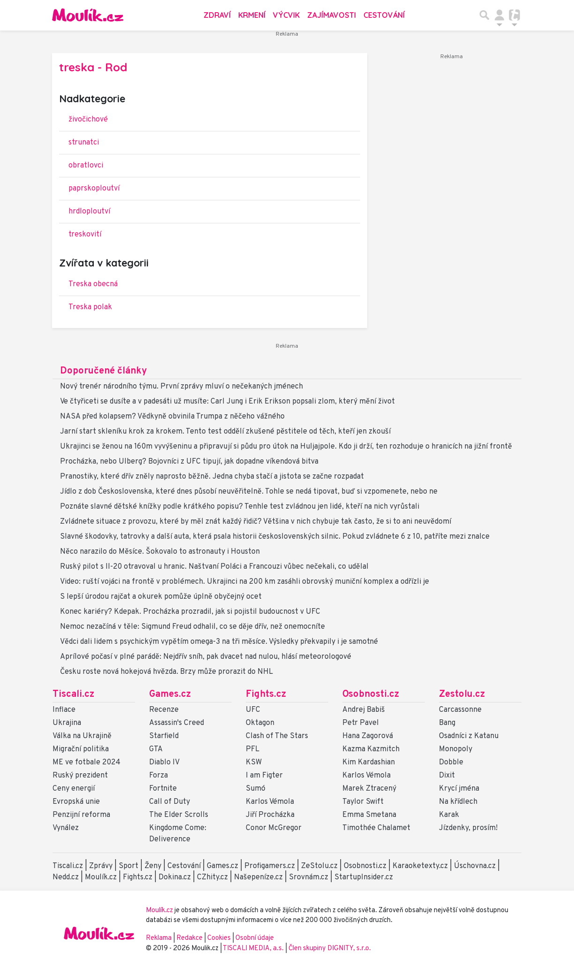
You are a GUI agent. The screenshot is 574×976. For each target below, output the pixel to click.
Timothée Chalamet (376, 828)
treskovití (84, 234)
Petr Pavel (360, 723)
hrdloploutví (89, 211)
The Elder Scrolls (178, 815)
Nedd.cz (66, 877)
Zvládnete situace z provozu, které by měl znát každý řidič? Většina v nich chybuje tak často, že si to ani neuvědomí (255, 521)
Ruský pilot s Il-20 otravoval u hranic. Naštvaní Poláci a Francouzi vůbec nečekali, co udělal (214, 567)
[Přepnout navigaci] (499, 15)
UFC (253, 710)
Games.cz (170, 694)
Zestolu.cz (462, 694)
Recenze (164, 710)
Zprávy (101, 866)
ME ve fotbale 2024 (87, 762)
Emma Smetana (369, 815)
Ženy (152, 866)
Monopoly (455, 749)
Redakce (189, 938)
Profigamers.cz (269, 866)
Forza (158, 775)
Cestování (384, 15)
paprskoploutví (94, 188)
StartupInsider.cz (363, 877)
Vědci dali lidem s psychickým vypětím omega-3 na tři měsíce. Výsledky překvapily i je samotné (219, 642)
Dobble (451, 762)
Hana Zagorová (367, 736)
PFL (252, 749)
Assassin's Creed (176, 723)
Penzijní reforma (81, 815)
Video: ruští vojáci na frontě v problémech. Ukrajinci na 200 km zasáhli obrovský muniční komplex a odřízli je (244, 582)
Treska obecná (93, 284)
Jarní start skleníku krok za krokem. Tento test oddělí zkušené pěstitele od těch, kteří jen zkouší (225, 431)
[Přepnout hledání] (484, 15)
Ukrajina (67, 723)
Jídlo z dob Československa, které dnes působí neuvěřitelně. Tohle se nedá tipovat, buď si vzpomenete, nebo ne (249, 491)
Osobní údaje (254, 938)
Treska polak (90, 307)
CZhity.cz (212, 877)
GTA (156, 749)
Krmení (251, 15)
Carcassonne (460, 710)
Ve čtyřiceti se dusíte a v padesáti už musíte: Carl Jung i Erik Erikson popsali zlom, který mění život (227, 401)
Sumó (255, 788)
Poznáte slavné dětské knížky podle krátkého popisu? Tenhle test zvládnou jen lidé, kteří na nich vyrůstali (239, 506)
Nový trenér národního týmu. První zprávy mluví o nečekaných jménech (181, 386)
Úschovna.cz (475, 866)
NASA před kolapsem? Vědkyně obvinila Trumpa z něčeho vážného (172, 416)
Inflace (64, 710)
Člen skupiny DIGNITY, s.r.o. (329, 948)
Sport (128, 866)
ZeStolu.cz (319, 866)
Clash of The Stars (277, 736)
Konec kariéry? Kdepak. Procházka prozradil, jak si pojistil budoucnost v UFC (190, 612)
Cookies (219, 938)
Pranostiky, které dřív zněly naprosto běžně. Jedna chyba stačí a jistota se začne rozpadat (212, 476)
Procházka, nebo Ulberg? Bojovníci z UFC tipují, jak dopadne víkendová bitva (189, 461)
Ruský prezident (80, 775)
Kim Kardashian (368, 762)
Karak (449, 815)
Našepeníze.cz (258, 877)
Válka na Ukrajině (82, 736)
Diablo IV (164, 762)
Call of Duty (169, 802)
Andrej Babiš (363, 710)
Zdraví (217, 15)
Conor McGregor (274, 828)
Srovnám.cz (308, 877)
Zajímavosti (331, 15)
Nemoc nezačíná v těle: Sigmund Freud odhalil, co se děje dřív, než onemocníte (192, 627)
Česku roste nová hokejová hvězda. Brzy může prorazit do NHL (166, 672)
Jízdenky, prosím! (468, 828)
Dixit (447, 775)
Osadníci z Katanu (468, 736)
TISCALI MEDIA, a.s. (254, 948)
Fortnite (163, 788)
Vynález (66, 828)
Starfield (164, 736)
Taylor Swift (363, 802)
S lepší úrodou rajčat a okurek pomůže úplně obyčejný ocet (161, 597)
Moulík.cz (101, 877)
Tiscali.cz (73, 694)
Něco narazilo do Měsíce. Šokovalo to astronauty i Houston (160, 552)
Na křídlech (458, 802)
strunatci (83, 142)
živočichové (88, 119)
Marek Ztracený (369, 788)
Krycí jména (459, 788)
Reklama (159, 938)
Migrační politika (81, 749)
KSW (254, 762)
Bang (447, 723)
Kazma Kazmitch (371, 749)
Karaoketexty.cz (420, 866)
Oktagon (260, 723)
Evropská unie (76, 802)
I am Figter (264, 775)
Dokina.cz (175, 877)
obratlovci (85, 165)
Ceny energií (74, 788)
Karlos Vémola (270, 802)
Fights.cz (266, 694)
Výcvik (286, 15)
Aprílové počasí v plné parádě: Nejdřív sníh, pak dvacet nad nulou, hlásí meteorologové (205, 657)
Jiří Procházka (270, 815)
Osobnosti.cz (370, 694)
